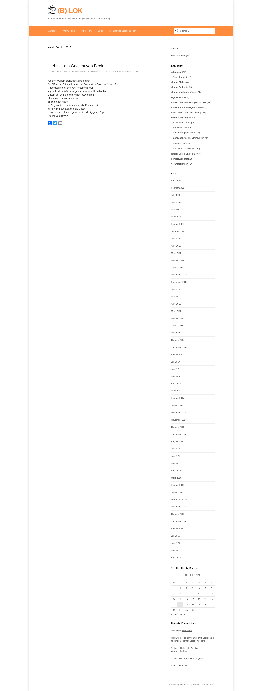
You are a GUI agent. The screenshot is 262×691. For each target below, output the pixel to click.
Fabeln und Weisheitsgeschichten (188, 102)
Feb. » (182, 614)
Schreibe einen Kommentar (122, 71)
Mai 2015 (175, 550)
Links (100, 31)
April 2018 (176, 304)
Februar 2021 (177, 188)
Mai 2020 (175, 209)
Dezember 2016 (179, 412)
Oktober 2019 (177, 231)
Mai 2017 (175, 376)
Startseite (52, 31)
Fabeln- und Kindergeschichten (187, 107)
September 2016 (179, 434)
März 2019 (176, 253)
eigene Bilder (178, 82)
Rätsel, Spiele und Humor (184, 154)
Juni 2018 (176, 289)
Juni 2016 (176, 456)
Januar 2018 (177, 325)
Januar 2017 (177, 405)
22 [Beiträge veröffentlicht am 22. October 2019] (180, 605)
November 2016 (179, 420)
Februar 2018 (177, 318)
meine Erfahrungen (181, 117)
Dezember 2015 (179, 499)
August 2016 (177, 441)
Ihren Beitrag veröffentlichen (122, 31)
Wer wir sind (69, 31)
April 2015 (176, 557)
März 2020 (176, 216)
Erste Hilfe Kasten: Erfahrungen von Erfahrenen (190, 138)
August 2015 (177, 528)
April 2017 (176, 383)
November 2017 (179, 332)
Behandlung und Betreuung (186, 132)
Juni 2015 (176, 543)
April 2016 (176, 470)
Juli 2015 (175, 536)
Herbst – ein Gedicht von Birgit (75, 66)
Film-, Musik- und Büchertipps (187, 112)
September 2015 (179, 521)
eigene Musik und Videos (184, 92)
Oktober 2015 (177, 514)
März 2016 (176, 478)
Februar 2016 (177, 485)
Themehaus (209, 684)
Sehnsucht (187, 630)
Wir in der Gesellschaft (184, 148)
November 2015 (179, 506)
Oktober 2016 (177, 427)
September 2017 (179, 347)
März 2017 (176, 390)
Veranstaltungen (179, 164)
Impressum (86, 31)
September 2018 (179, 282)
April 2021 (176, 180)
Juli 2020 (175, 195)
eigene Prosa (178, 97)
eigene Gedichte (179, 87)
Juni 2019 (176, 238)
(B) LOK (70, 10)
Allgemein (176, 72)
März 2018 (176, 311)
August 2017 (177, 354)
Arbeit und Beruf (181, 127)
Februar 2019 (177, 260)
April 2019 (176, 246)
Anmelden (176, 48)
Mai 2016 (175, 463)
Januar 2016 (177, 492)
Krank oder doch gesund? (193, 658)
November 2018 (179, 274)
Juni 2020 (176, 202)
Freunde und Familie (183, 143)
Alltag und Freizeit (182, 122)
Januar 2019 (177, 267)
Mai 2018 (175, 296)
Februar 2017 (177, 398)
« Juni (174, 614)
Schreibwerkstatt (181, 77)
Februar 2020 (177, 224)
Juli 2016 (175, 448)
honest (183, 665)
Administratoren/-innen (86, 71)
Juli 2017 (175, 362)
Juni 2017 (176, 369)
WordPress (185, 684)
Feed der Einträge (180, 55)
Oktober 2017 (177, 340)
